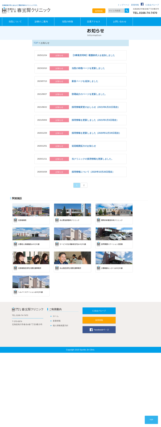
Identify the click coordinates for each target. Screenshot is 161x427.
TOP (36, 43)
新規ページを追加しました (85, 81)
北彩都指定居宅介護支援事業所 (29, 268)
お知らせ (59, 55)
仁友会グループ (152, 5)
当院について (15, 21)
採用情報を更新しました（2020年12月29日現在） (96, 133)
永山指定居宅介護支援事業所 (70, 268)
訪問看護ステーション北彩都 (112, 244)
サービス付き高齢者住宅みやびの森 (73, 244)
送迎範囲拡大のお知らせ (84, 146)
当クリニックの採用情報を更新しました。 (93, 159)
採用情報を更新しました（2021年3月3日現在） (95, 120)
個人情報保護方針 (60, 325)
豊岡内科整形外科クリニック (112, 220)
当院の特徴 (67, 21)
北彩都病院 (22, 220)
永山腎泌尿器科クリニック (69, 220)
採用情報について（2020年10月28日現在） (93, 172)
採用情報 (99, 11)
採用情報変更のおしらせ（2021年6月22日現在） (96, 107)
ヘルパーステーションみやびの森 (30, 292)
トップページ (123, 5)
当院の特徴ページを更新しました (88, 68)
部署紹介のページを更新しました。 (89, 94)
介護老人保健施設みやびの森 (28, 244)
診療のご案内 (41, 21)
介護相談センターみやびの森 (112, 268)
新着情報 (135, 5)
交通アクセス (93, 21)
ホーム (56, 316)
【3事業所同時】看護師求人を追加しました (93, 55)
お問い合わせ (119, 21)
